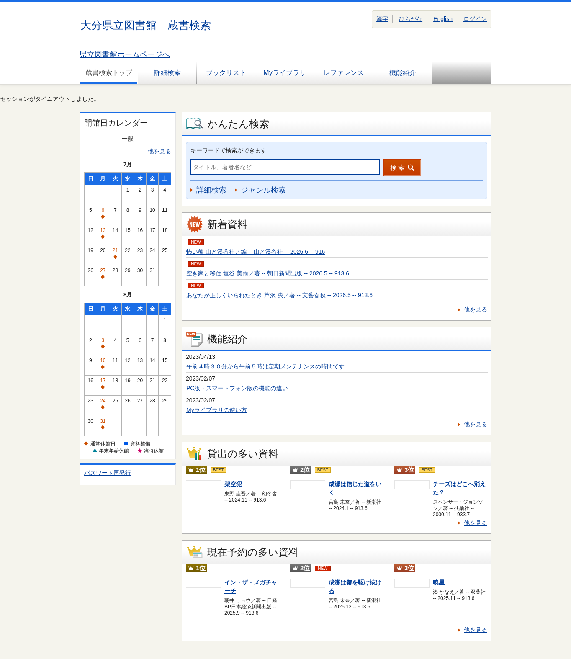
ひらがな (410, 18)
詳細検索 (167, 72)
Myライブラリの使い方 (216, 410)
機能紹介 (402, 72)
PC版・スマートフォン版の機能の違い (237, 388)
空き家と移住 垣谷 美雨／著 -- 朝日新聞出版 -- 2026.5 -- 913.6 (267, 273)
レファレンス (344, 72)
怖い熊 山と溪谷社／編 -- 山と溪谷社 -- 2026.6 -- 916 (255, 251)
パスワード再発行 (107, 472)
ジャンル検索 (263, 190)
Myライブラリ (284, 72)
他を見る (159, 151)
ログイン (475, 18)
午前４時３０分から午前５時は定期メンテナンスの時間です (265, 366)
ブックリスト (226, 72)
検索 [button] (398, 167)
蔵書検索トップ (108, 72)
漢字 (382, 18)
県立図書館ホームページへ (125, 54)
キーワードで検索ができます (228, 150)
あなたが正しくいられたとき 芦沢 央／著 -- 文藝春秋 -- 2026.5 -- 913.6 (279, 295)
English (443, 18)
